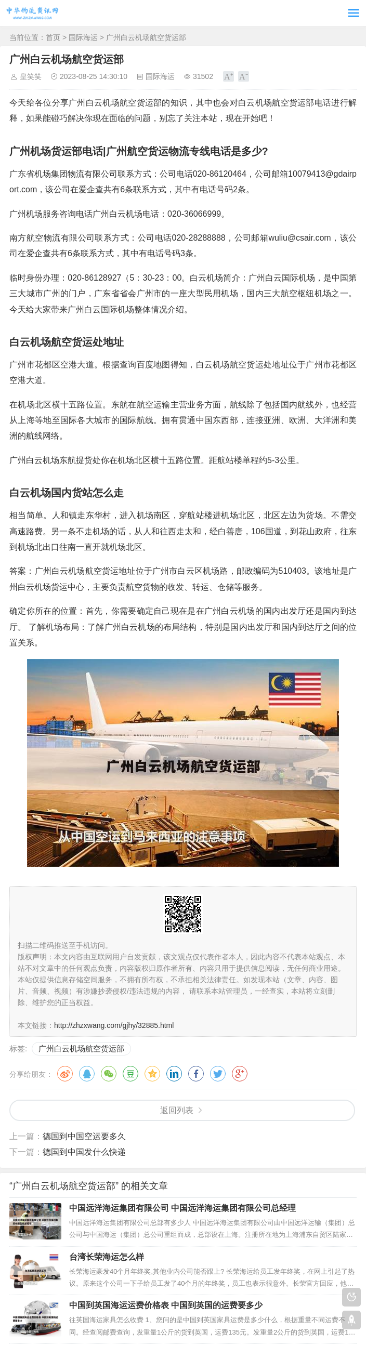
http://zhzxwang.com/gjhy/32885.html (114, 1025)
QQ (87, 1073)
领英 (174, 1073)
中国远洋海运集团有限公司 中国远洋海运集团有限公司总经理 (182, 1208)
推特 (218, 1073)
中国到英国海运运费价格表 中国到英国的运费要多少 (166, 1305)
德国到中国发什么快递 (84, 1151)
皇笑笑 (31, 76)
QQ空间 (152, 1073)
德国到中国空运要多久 (84, 1136)
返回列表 (176, 1110)
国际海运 (83, 37)
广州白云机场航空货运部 (81, 1048)
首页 (53, 37)
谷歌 (239, 1073)
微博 (65, 1073)
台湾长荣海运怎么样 (106, 1256)
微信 (108, 1073)
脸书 (196, 1073)
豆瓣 (130, 1073)
